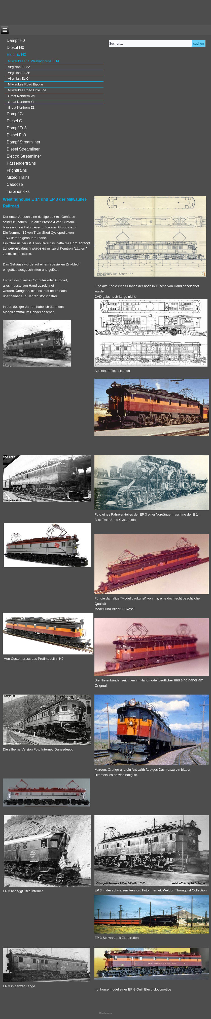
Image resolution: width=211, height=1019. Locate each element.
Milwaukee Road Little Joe (27, 90)
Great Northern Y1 (21, 102)
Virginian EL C (18, 78)
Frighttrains (17, 170)
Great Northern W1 (22, 96)
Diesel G (14, 121)
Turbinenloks (18, 191)
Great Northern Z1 (21, 107)
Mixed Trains (18, 177)
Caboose (15, 184)
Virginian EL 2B (19, 73)
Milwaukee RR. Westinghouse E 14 (33, 61)
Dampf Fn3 (17, 128)
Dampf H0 (16, 40)
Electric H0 (16, 54)
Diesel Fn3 (16, 135)
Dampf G (15, 114)
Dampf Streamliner (23, 142)
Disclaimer (105, 1013)
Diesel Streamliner (23, 149)
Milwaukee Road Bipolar (25, 84)
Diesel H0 (15, 47)
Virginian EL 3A (19, 67)
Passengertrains (21, 163)
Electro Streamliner (24, 156)
